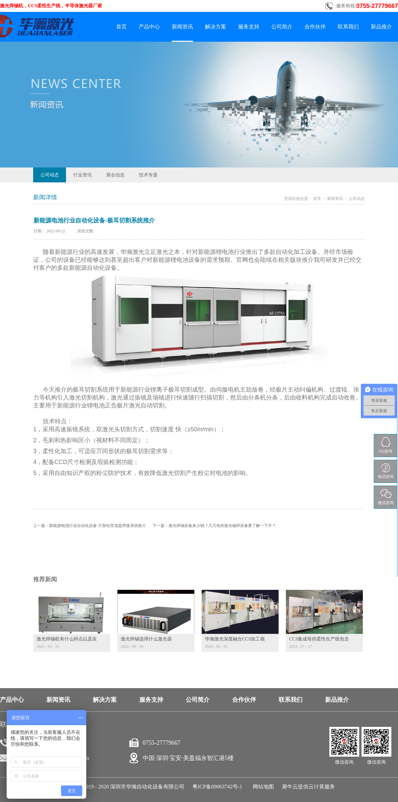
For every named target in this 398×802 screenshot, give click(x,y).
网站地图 (262, 786)
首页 (121, 26)
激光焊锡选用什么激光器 (146, 639)
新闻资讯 (335, 198)
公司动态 (357, 198)
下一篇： (214, 525)
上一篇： (89, 525)
